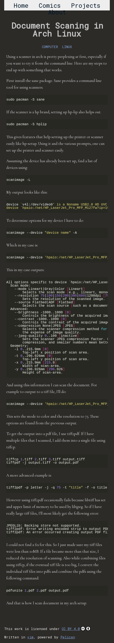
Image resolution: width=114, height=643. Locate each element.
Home (21, 5)
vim (30, 637)
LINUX (67, 47)
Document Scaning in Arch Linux (57, 29)
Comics (50, 5)
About (57, 12)
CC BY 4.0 (76, 628)
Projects (85, 5)
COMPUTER (50, 47)
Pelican (67, 637)
